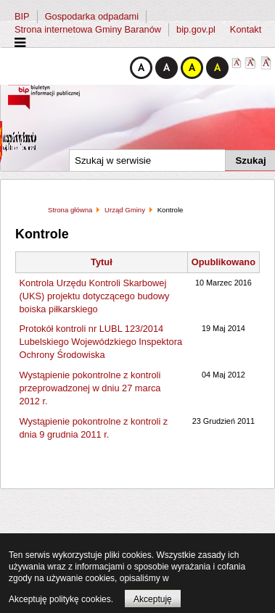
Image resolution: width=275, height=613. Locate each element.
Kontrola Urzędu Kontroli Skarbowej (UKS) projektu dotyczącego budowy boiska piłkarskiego (95, 296)
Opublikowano (223, 262)
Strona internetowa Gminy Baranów (88, 29)
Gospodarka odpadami (92, 16)
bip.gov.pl (196, 29)
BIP (22, 16)
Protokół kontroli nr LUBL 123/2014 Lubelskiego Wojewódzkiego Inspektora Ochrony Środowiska (101, 341)
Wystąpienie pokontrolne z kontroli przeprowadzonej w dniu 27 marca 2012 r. (90, 388)
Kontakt (245, 29)
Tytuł (101, 262)
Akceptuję (153, 599)
